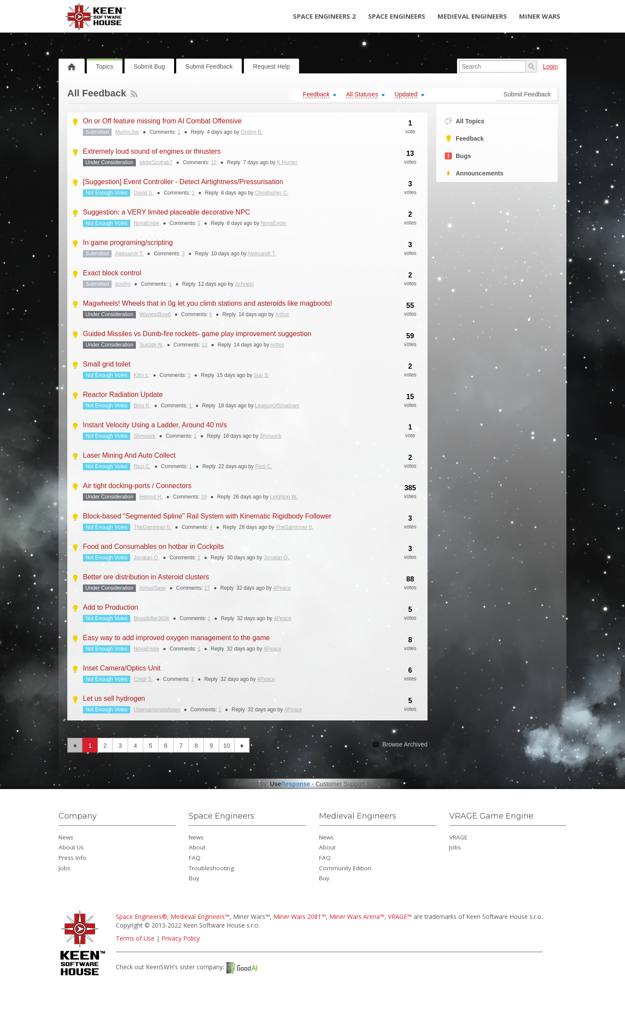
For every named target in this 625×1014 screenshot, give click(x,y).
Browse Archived (400, 744)
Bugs (458, 156)
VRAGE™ (400, 916)
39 (204, 497)
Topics (104, 66)
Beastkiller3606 (151, 618)
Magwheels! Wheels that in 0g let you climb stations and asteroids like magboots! (207, 303)
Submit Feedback (209, 66)
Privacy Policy (180, 938)
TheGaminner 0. (152, 527)
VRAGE (458, 837)
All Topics (464, 121)
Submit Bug (149, 66)
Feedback (464, 138)
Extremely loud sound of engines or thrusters (152, 151)
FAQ (195, 858)
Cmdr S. (143, 679)
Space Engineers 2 (324, 16)
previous (74, 745)
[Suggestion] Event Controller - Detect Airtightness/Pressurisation (183, 181)
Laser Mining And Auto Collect (129, 455)
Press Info (72, 858)
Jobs (64, 868)
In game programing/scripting (128, 242)
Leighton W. (283, 497)
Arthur (282, 314)
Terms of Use (135, 938)
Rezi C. (142, 466)
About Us (71, 847)
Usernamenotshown (157, 710)
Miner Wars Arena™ (357, 916)
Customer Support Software (353, 784)
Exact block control (112, 273)
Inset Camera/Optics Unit (122, 668)
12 (214, 162)
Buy (194, 878)
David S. (143, 193)
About (197, 847)
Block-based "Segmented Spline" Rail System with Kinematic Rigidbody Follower (207, 516)
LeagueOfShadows (277, 406)
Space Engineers (396, 16)
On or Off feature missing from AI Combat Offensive (162, 121)
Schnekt (244, 284)
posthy (122, 284)
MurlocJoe (127, 132)
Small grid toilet (106, 364)
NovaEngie (146, 223)
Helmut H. (150, 497)
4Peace (282, 588)
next (242, 745)
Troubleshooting (211, 868)
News (66, 837)
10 (226, 745)
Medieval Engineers (472, 16)
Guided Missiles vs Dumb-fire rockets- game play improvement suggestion (197, 333)
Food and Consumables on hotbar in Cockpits (153, 546)
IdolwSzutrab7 (155, 162)
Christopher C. (271, 193)
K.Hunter (287, 162)
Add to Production (110, 607)
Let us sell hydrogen (114, 698)
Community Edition (345, 868)
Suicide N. (151, 345)
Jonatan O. (146, 558)
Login (550, 66)
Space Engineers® (141, 916)
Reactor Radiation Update (123, 394)
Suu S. (262, 375)
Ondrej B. (252, 132)
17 (207, 588)
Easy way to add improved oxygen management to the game (176, 637)
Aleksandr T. (129, 254)
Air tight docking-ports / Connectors (137, 485)
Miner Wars (539, 16)
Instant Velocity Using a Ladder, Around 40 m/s (155, 425)
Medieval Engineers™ (200, 916)
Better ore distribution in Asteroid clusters (146, 577)
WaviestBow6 (155, 314)
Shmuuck (144, 436)
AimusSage (152, 588)
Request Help (271, 66)
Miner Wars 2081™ (299, 916)
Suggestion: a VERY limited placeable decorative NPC (166, 212)
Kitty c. (141, 375)
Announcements (474, 173)
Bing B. (142, 406)
